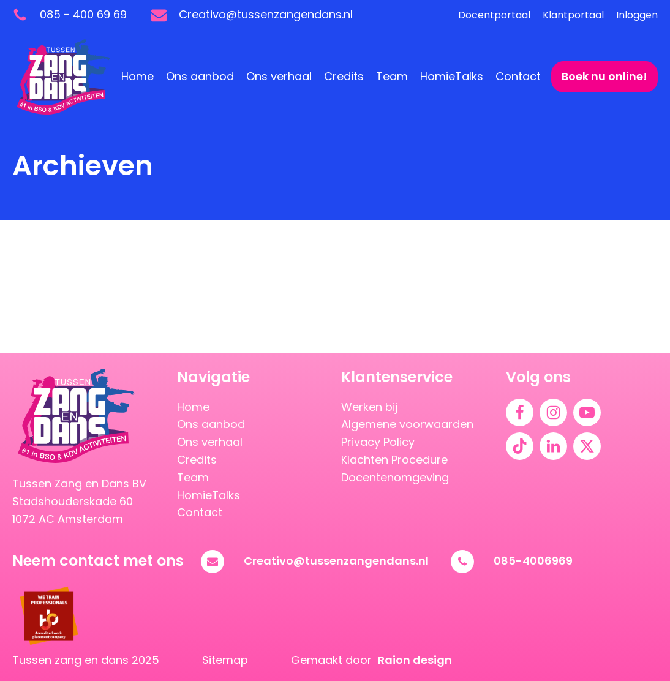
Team (392, 76)
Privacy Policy (378, 442)
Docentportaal (494, 15)
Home (137, 76)
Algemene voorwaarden (407, 424)
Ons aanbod (200, 76)
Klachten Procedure (394, 459)
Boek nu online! (604, 76)
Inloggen (637, 15)
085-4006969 (533, 560)
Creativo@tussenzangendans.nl (336, 560)
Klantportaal (573, 15)
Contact (518, 76)
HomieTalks (451, 76)
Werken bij (369, 407)
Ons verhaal (279, 76)
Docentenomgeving (395, 477)
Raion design (415, 660)
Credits (344, 76)
